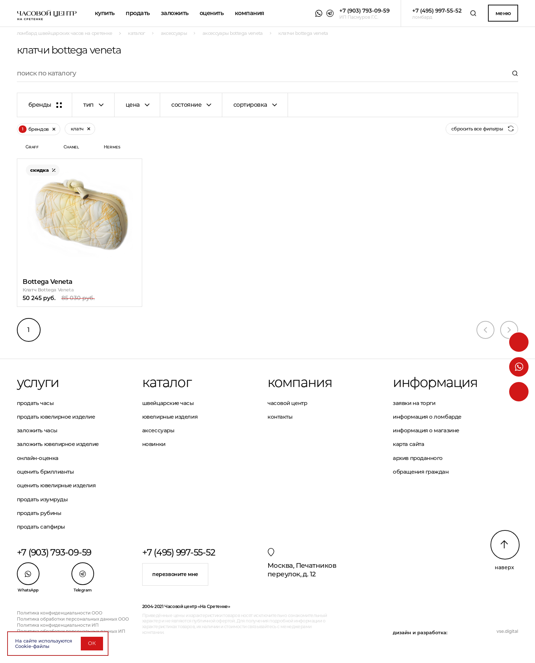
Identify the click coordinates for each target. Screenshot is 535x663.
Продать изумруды (42, 499)
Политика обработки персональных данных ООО (73, 619)
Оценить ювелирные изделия (56, 485)
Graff (31, 146)
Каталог (166, 382)
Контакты (280, 416)
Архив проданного (418, 458)
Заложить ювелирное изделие (58, 444)
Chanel (71, 146)
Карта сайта (408, 444)
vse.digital (507, 631)
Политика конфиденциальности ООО (59, 613)
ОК (92, 643)
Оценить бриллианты (45, 471)
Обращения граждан (420, 471)
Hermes (112, 146)
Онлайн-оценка (38, 458)
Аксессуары (158, 430)
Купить (105, 13)
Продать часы (35, 403)
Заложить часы (37, 430)
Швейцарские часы (168, 403)
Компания (249, 13)
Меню (503, 13)
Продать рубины (39, 513)
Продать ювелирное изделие (56, 416)
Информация (435, 382)
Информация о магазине (426, 430)
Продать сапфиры (41, 526)
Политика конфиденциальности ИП (58, 625)
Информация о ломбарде (427, 416)
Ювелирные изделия (169, 416)
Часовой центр (287, 403)
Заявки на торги (414, 403)
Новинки (154, 444)
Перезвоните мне (175, 574)
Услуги (38, 382)
